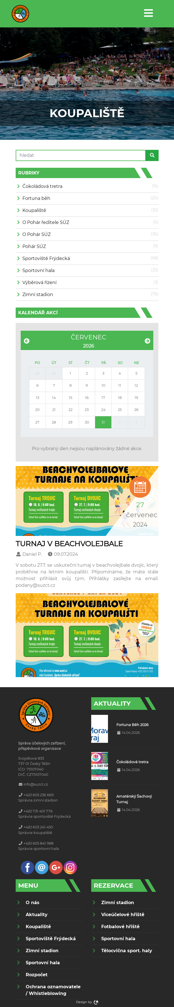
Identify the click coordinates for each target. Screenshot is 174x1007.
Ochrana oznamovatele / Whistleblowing (53, 990)
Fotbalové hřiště (120, 926)
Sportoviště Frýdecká (46, 258)
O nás (32, 902)
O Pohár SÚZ (36, 234)
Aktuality (37, 914)
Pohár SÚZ (34, 246)
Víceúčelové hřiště (122, 914)
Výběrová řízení (39, 282)
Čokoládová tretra (42, 186)
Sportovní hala (38, 270)
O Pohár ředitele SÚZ (45, 222)
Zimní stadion (37, 294)
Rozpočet (37, 974)
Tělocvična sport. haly (126, 950)
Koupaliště (34, 210)
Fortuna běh (36, 198)
